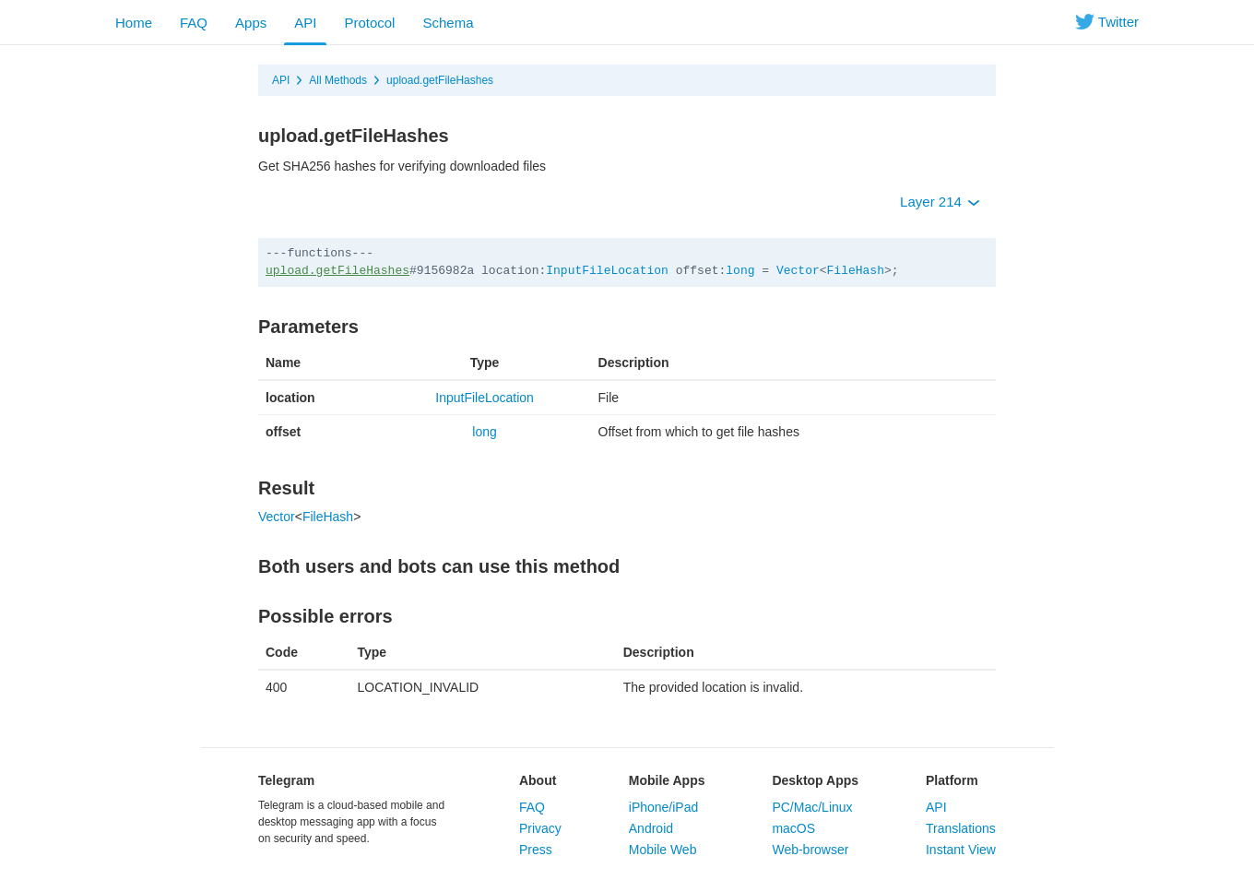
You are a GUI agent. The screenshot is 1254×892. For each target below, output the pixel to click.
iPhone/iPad (664, 807)
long (740, 271)
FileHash (855, 271)
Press (535, 849)
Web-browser (810, 849)
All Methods (338, 80)
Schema (447, 22)
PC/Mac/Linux (812, 807)
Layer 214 (940, 201)
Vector (798, 271)
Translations (961, 828)
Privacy (540, 828)
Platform (952, 780)
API (305, 22)
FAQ (193, 22)
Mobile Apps (667, 780)
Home (133, 22)
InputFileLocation (607, 271)
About (537, 780)
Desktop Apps (815, 780)
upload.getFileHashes (439, 80)
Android (651, 828)
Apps (250, 22)
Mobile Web (663, 849)
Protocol (369, 22)
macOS (793, 828)
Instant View (961, 849)
